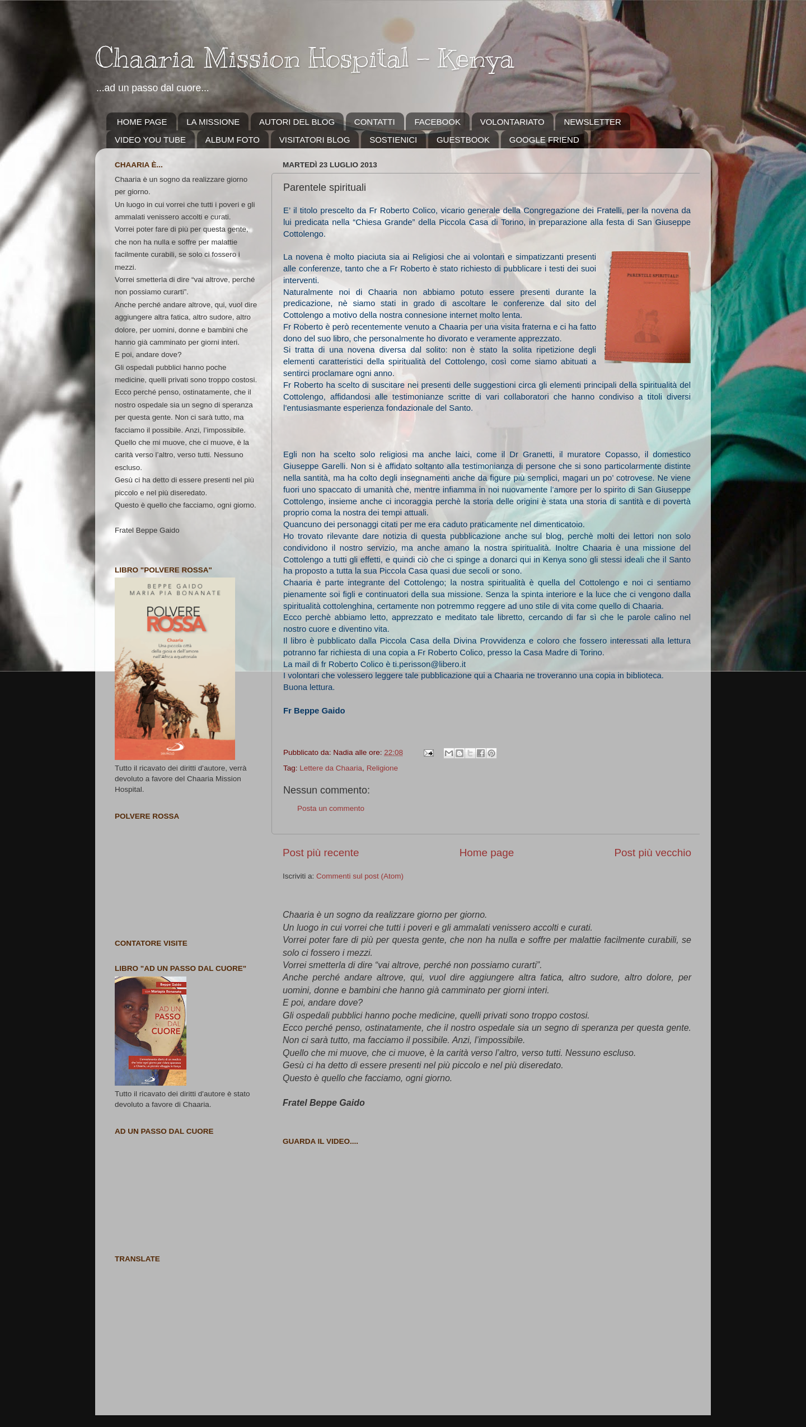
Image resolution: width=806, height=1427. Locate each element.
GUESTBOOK (463, 139)
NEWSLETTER (592, 121)
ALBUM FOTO (232, 139)
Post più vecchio (652, 852)
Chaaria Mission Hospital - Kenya (304, 57)
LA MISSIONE (213, 121)
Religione (382, 768)
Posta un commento (330, 808)
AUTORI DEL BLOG (297, 121)
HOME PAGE (142, 121)
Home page (487, 852)
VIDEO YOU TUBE (150, 139)
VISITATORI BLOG (314, 139)
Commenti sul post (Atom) (360, 876)
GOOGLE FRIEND (544, 139)
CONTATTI (374, 121)
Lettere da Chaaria (330, 768)
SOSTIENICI (393, 139)
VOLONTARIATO (512, 121)
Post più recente (321, 852)
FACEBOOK (437, 121)
